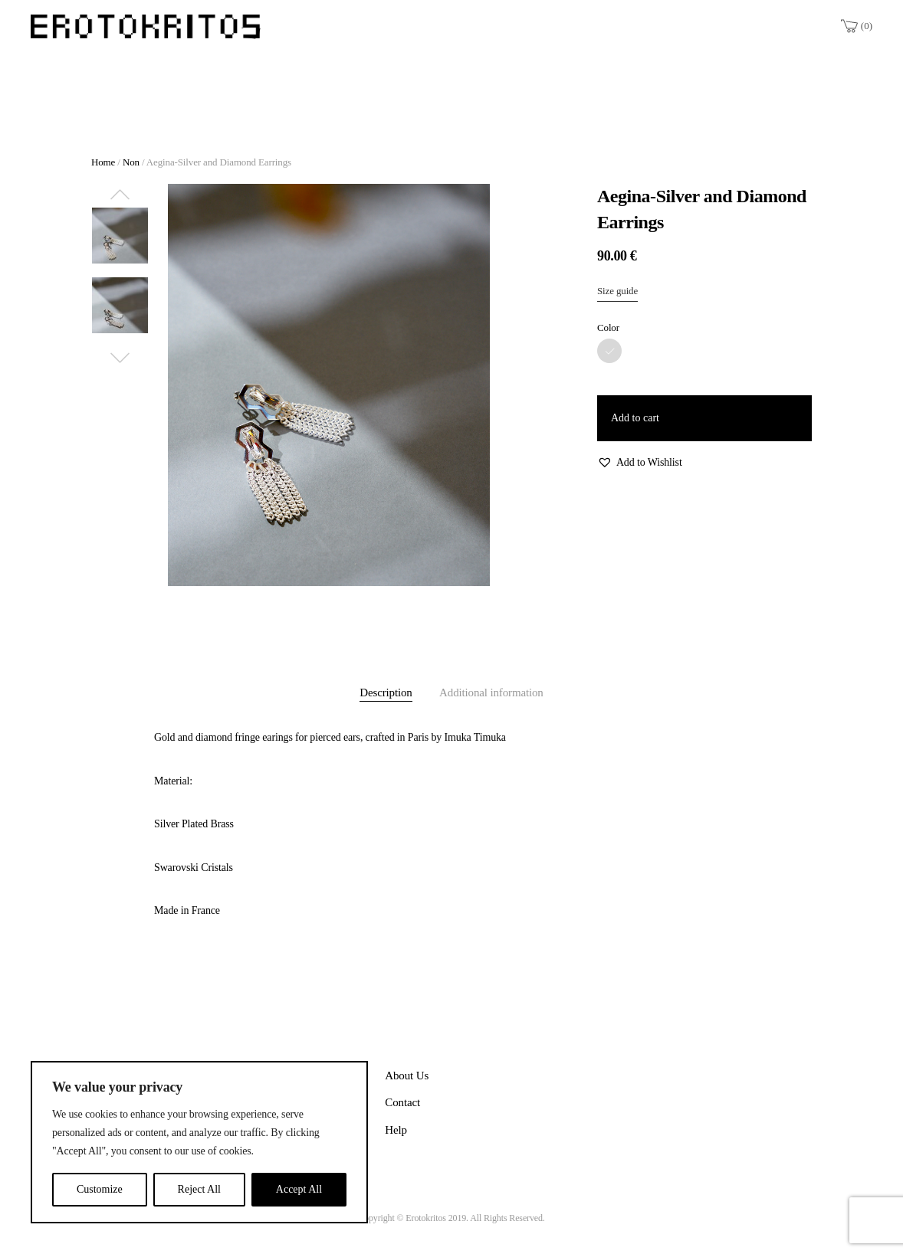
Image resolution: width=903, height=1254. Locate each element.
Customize (100, 1189)
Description (386, 692)
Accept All (299, 1189)
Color (608, 327)
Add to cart (635, 418)
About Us (407, 1075)
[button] (639, 463)
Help (396, 1130)
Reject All (199, 1189)
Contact (402, 1102)
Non (131, 162)
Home (103, 162)
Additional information (491, 692)
